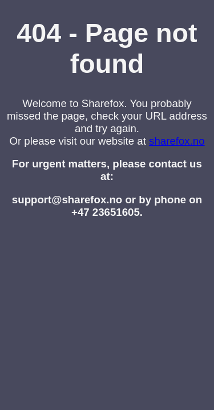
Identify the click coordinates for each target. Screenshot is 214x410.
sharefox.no (177, 141)
